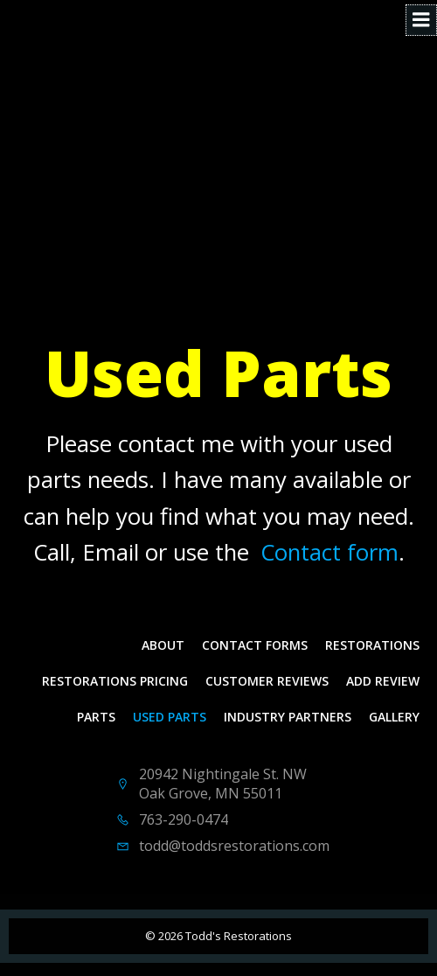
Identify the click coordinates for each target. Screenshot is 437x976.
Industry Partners (287, 716)
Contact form (329, 552)
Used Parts (169, 716)
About (163, 645)
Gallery (394, 716)
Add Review (383, 681)
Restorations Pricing (115, 681)
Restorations (372, 645)
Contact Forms (255, 645)
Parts (96, 716)
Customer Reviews (267, 681)
